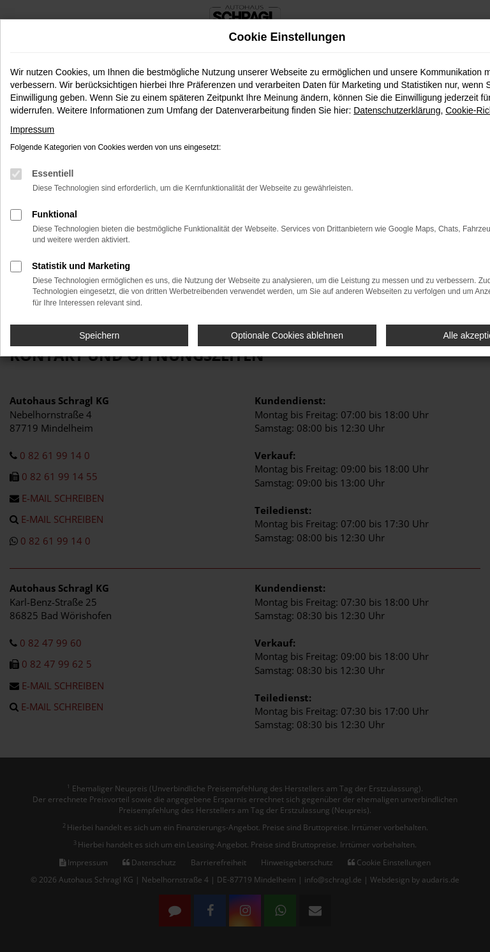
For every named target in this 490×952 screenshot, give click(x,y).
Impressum (32, 129)
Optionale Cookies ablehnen (287, 335)
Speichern (99, 335)
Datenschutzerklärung (396, 110)
